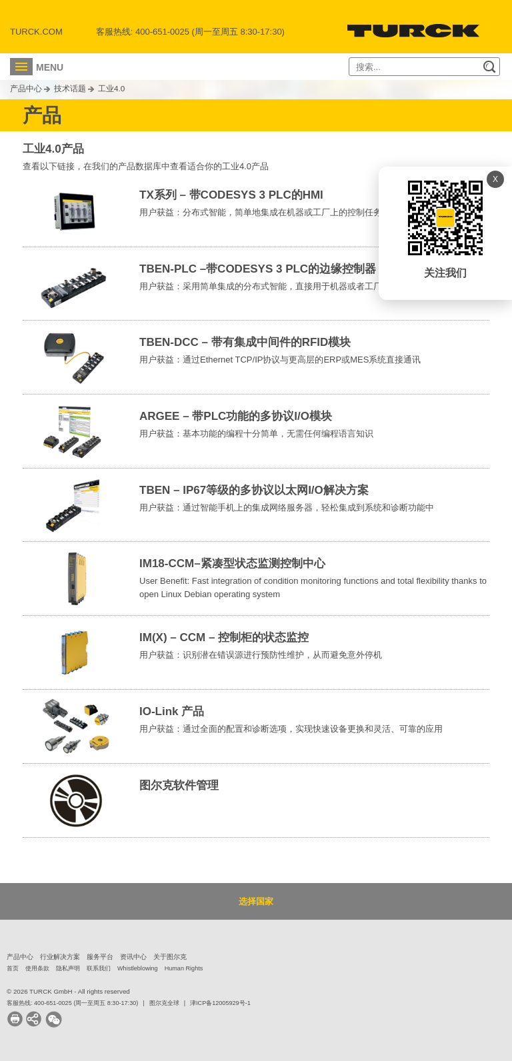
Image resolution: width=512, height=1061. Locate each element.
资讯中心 (133, 956)
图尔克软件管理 (179, 785)
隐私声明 (68, 968)
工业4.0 (111, 88)
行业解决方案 (60, 956)
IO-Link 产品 (171, 711)
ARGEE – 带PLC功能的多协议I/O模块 (235, 416)
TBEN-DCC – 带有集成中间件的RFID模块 (245, 342)
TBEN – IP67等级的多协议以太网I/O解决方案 (254, 490)
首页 (13, 968)
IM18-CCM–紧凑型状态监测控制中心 (232, 563)
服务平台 (100, 956)
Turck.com (36, 32)
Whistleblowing (137, 968)
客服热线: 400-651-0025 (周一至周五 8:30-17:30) (72, 1003)
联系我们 (99, 968)
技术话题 (70, 88)
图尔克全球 (164, 1003)
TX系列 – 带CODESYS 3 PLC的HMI (231, 195)
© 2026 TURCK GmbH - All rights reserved (68, 991)
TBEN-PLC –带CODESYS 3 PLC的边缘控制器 (257, 269)
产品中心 (26, 88)
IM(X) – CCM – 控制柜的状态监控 (224, 637)
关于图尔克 (170, 956)
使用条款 (37, 968)
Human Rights (184, 968)
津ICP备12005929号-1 (220, 1003)
